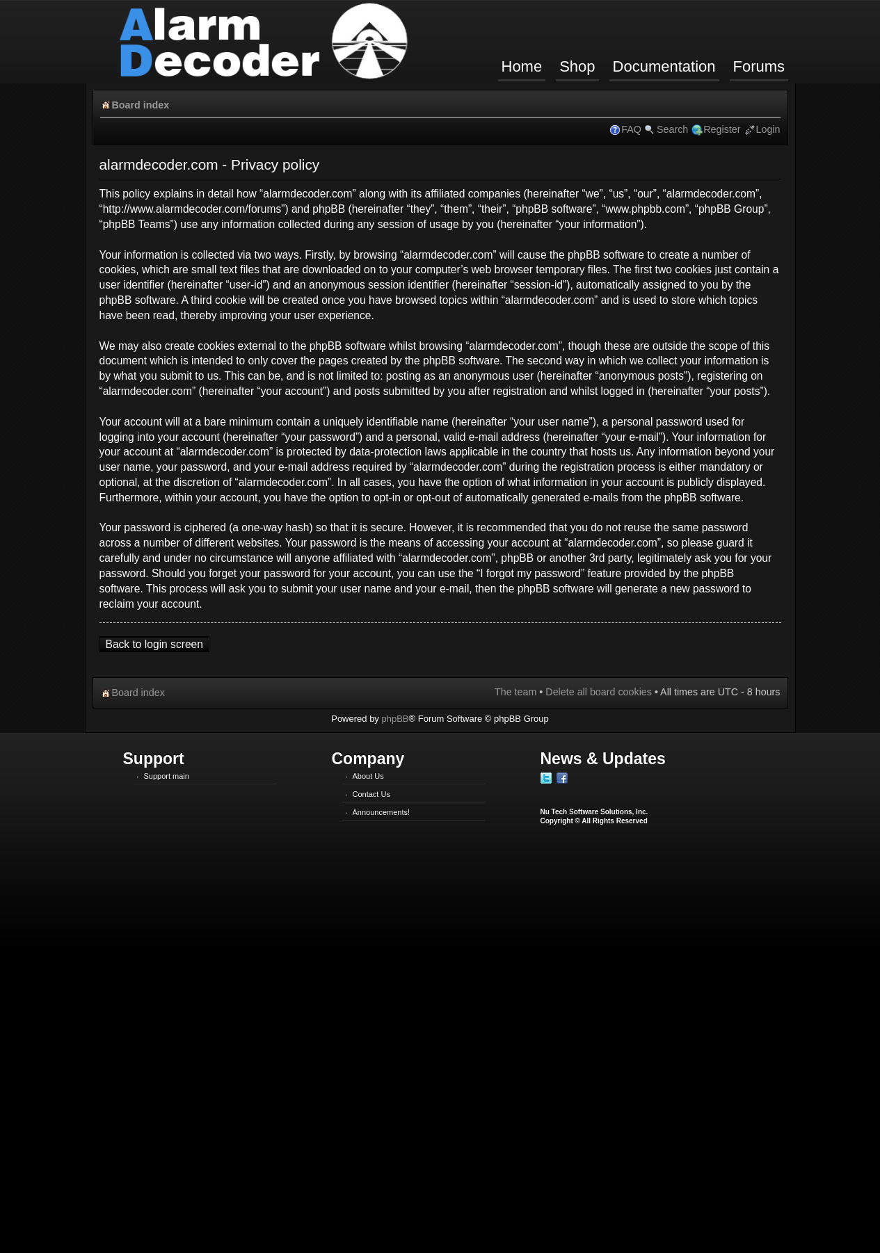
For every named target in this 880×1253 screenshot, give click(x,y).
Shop (577, 66)
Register (721, 129)
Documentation (664, 66)
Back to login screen (154, 644)
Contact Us (371, 794)
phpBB (394, 718)
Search (672, 129)
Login (768, 129)
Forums (759, 66)
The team (515, 691)
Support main (166, 776)
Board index (141, 105)
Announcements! (381, 812)
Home (522, 66)
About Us (368, 776)
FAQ (631, 129)
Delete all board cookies (598, 691)
